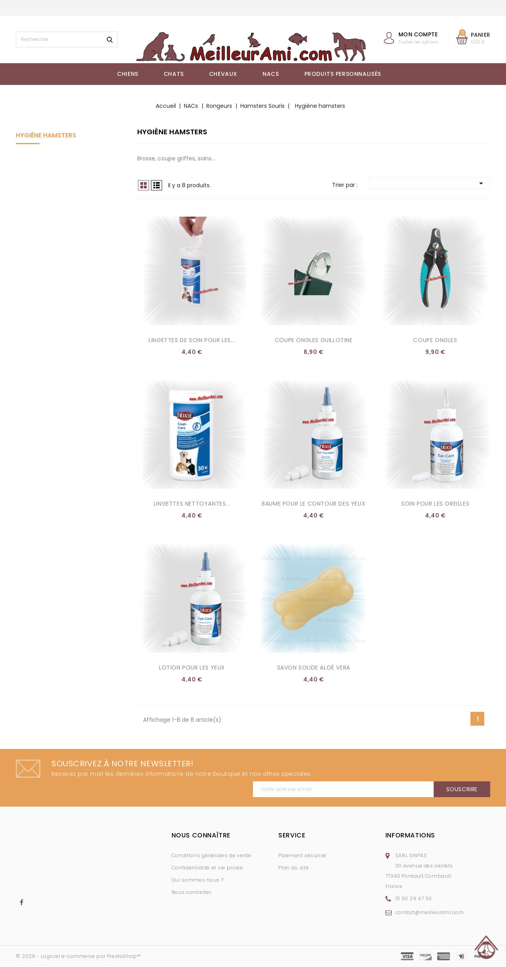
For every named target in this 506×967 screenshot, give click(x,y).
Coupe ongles (435, 340)
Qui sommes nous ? (198, 880)
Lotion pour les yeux (192, 668)
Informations (410, 835)
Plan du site (293, 867)
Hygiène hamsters (46, 135)
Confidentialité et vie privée (207, 867)
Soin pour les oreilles (435, 504)
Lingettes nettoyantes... (192, 504)
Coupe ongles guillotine (314, 340)
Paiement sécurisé (302, 855)
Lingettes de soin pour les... (192, 340)
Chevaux (223, 74)
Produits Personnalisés (342, 74)
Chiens (127, 74)
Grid (143, 185)
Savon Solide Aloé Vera (313, 668)
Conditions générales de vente (211, 855)
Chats (174, 74)
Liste (156, 185)
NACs (270, 74)
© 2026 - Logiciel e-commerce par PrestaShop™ (78, 956)
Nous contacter (191, 892)
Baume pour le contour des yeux (313, 504)
